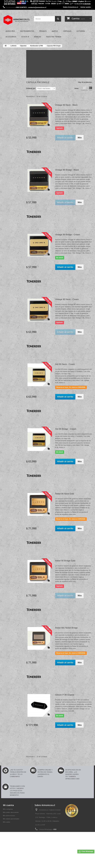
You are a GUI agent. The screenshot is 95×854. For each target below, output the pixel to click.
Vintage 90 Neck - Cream (67, 299)
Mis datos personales (11, 819)
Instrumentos (27, 31)
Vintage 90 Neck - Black (66, 105)
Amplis (55, 31)
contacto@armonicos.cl (52, 838)
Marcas (37, 36)
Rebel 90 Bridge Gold (65, 561)
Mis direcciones (9, 816)
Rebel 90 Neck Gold (64, 494)
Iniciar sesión (86, 7)
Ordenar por (31, 88)
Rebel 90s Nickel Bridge (66, 628)
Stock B (25, 36)
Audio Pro (10, 31)
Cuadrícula (84, 88)
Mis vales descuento (11, 812)
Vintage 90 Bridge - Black (67, 170)
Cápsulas (67, 31)
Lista (90, 88)
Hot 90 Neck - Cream (65, 364)
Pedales (43, 31)
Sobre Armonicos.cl (70, 7)
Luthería (81, 31)
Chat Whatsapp (86, 851)
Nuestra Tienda (53, 36)
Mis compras (8, 809)
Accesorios (11, 36)
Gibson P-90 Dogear (64, 695)
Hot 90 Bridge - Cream (65, 429)
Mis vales (6, 822)
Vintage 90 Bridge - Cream (67, 234)
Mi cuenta (8, 805)
